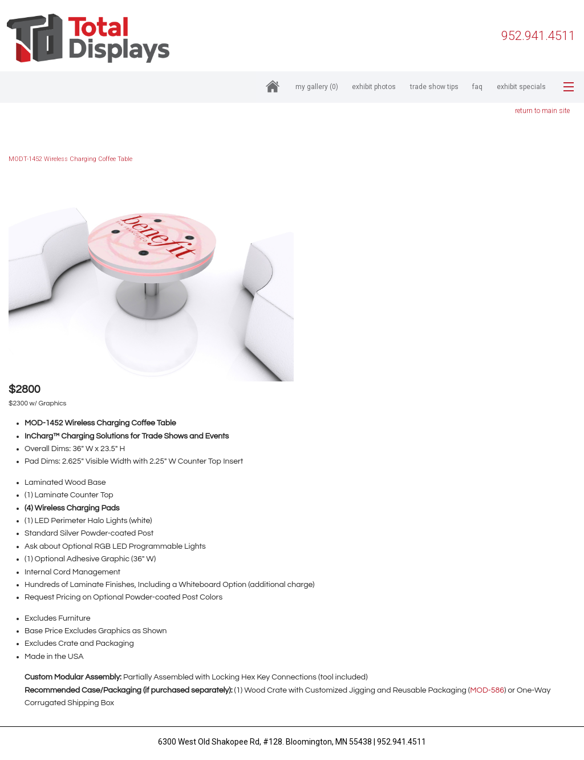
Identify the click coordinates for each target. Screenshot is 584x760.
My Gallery (316, 87)
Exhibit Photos (374, 87)
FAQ (477, 87)
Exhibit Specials (521, 87)
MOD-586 (487, 690)
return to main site (542, 111)
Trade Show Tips (434, 87)
